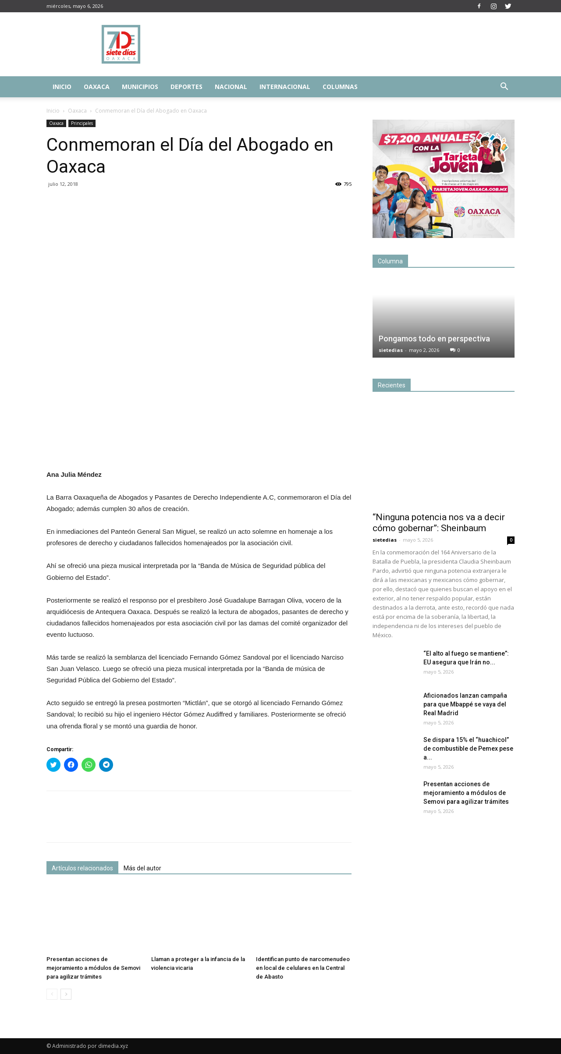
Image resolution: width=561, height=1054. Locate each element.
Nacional (231, 86)
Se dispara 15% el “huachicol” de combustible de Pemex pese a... (468, 748)
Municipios (140, 86)
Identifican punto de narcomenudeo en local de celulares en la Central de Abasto (303, 968)
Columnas (340, 86)
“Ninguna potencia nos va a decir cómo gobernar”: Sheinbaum (439, 522)
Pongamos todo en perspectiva (434, 338)
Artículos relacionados (82, 868)
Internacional (284, 86)
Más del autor (142, 868)
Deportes (186, 86)
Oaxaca (97, 86)
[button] (504, 87)
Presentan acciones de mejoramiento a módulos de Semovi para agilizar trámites (93, 968)
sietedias (391, 350)
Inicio (62, 86)
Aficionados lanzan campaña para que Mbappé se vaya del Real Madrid (465, 704)
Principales (82, 123)
